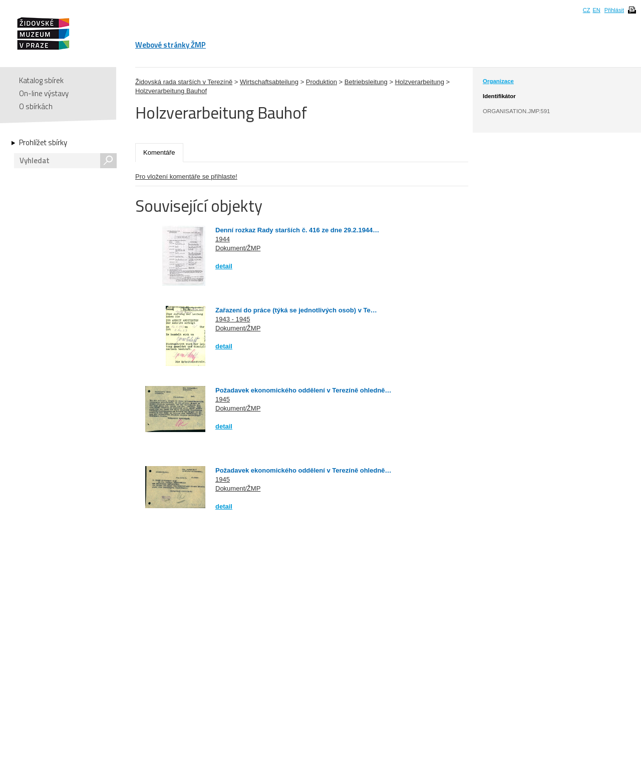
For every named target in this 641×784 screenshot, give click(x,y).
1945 (222, 399)
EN (596, 10)
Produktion (321, 82)
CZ (586, 10)
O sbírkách (36, 106)
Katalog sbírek (41, 80)
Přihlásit (614, 10)
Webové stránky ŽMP (170, 45)
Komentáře (159, 152)
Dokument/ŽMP (237, 248)
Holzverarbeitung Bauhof (171, 91)
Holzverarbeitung (419, 82)
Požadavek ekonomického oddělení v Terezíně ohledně (300, 390)
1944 (222, 239)
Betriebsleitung (366, 82)
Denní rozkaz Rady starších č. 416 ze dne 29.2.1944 (294, 230)
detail (223, 266)
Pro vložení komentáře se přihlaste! (186, 176)
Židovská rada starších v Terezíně (183, 82)
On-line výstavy (44, 93)
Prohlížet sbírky (43, 142)
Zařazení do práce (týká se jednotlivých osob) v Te (293, 310)
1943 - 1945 (232, 319)
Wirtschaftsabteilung (269, 82)
